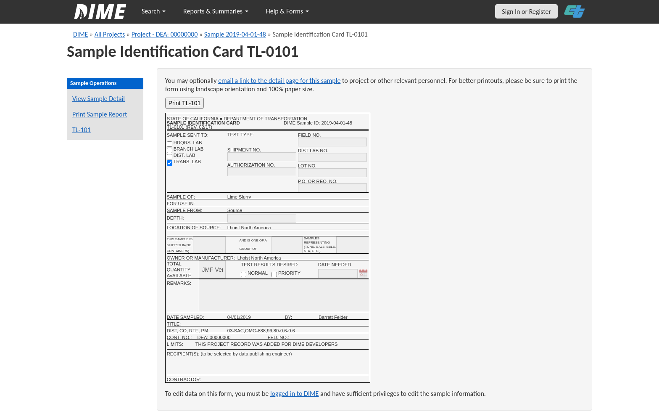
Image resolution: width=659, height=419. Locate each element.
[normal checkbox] (243, 274)
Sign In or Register (526, 12)
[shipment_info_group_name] (287, 244)
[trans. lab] (169, 163)
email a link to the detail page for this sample (279, 81)
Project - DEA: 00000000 (165, 34)
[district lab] (169, 156)
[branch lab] (169, 150)
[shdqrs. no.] (169, 144)
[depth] (261, 218)
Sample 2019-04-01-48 (235, 34)
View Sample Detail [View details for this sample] (98, 99)
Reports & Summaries (215, 11)
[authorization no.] (261, 171)
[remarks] (284, 295)
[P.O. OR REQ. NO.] (332, 187)
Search (154, 11)
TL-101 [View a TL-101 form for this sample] (81, 130)
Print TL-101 (185, 103)
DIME (80, 34)
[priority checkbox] (274, 274)
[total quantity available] (212, 269)
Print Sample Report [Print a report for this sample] (99, 114)
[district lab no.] (332, 157)
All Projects (110, 34)
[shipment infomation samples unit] (352, 244)
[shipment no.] (261, 156)
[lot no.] (332, 172)
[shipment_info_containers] (209, 244)
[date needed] (338, 273)
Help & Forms (287, 11)
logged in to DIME (294, 394)
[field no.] (332, 142)
